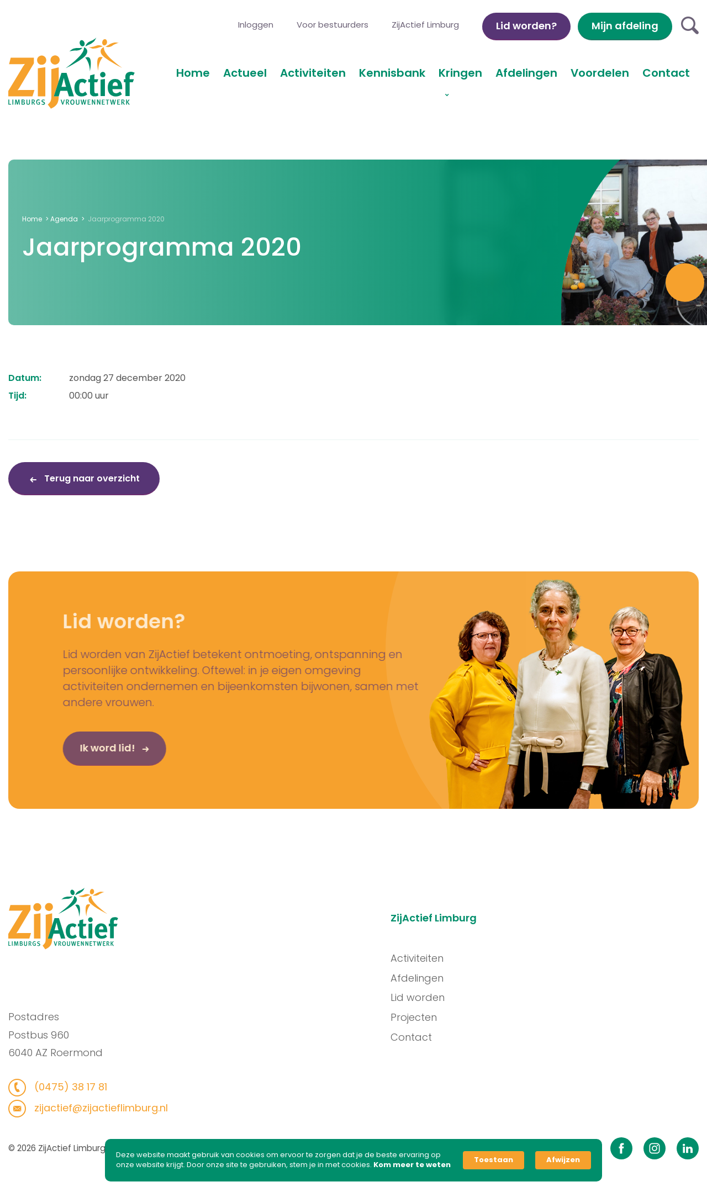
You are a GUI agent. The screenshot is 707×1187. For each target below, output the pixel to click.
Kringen (460, 73)
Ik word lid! (84, 757)
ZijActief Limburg (425, 24)
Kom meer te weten (412, 1165)
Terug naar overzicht (91, 478)
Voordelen (600, 73)
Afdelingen (526, 73)
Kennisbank (392, 73)
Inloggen (255, 24)
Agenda (64, 219)
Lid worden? (526, 26)
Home (193, 73)
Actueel (245, 73)
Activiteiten (313, 73)
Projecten (422, 1017)
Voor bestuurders (332, 24)
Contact (666, 73)
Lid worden (426, 997)
